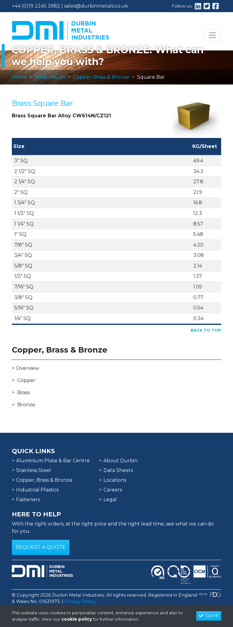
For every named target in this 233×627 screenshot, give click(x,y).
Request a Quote (41, 547)
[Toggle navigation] (212, 35)
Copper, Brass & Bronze (101, 77)
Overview (27, 368)
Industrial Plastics (37, 490)
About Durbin (120, 460)
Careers (112, 490)
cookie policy (76, 619)
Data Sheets (118, 470)
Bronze (26, 405)
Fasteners (28, 499)
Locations (114, 480)
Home (19, 77)
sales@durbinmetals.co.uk (96, 6)
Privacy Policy (80, 601)
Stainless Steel (33, 470)
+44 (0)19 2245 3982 (36, 6)
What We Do (50, 77)
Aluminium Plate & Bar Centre (53, 460)
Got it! (208, 615)
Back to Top (206, 330)
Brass (23, 392)
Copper (26, 380)
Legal (110, 499)
